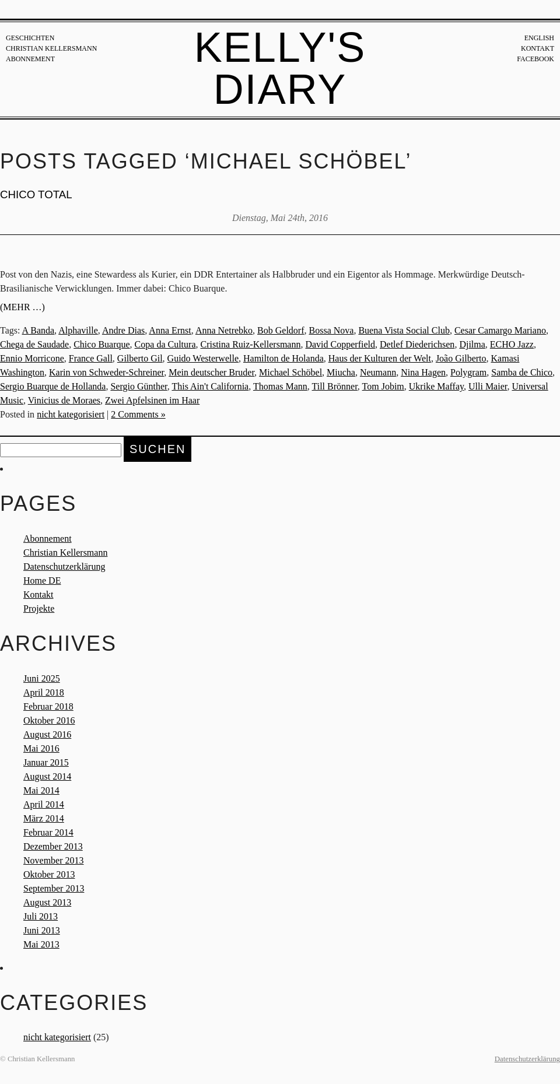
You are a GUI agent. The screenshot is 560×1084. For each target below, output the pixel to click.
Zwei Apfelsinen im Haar (152, 400)
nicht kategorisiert (70, 414)
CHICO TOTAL (36, 194)
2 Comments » (138, 414)
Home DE (42, 580)
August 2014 (47, 776)
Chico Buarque (102, 344)
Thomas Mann (280, 386)
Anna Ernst (170, 330)
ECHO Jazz (512, 344)
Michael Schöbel (290, 372)
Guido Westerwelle (203, 358)
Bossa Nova (331, 330)
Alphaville (78, 330)
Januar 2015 (46, 762)
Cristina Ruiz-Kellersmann (250, 344)
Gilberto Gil (140, 358)
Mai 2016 (41, 748)
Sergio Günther (138, 386)
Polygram (468, 372)
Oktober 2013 (49, 874)
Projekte (38, 608)
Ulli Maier (487, 386)
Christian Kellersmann (51, 48)
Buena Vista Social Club (404, 330)
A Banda (38, 330)
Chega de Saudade (34, 344)
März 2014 (43, 818)
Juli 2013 (40, 916)
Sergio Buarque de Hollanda (53, 386)
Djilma (472, 344)
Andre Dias (123, 330)
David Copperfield (340, 344)
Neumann (378, 372)
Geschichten (30, 38)
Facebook (535, 59)
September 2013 (53, 888)
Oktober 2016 (49, 720)
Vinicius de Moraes (64, 400)
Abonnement (30, 59)
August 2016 (47, 734)
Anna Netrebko (224, 330)
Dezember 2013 (53, 846)
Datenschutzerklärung (64, 566)
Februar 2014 (48, 832)
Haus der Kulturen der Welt (379, 358)
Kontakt (537, 48)
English (539, 38)
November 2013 (53, 860)
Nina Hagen (423, 372)
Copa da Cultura (165, 344)
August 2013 (47, 902)
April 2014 (43, 804)
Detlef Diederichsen (417, 344)
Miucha (341, 372)
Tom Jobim (383, 386)
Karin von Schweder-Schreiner (106, 372)
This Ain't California (210, 386)
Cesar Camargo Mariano (500, 330)
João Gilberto (461, 358)
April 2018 (43, 692)
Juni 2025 (41, 678)
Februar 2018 (48, 706)
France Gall (91, 358)
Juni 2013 (41, 930)
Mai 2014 (41, 790)
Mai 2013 (41, 944)
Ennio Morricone (32, 358)
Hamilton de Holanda (283, 358)
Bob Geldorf (280, 330)
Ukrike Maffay (436, 386)
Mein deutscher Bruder (211, 372)
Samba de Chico (521, 372)
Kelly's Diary (280, 68)
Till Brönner (335, 386)
